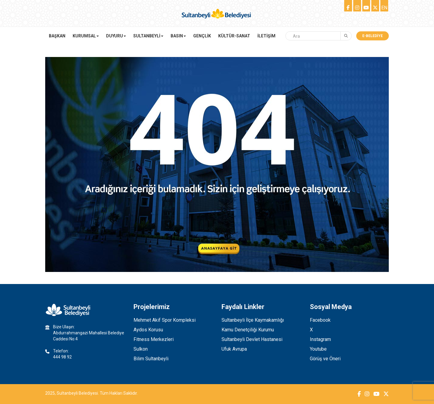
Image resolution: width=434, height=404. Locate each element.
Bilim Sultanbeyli (151, 358)
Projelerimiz (152, 307)
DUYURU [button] (116, 35)
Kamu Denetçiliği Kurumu (248, 330)
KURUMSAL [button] (86, 35)
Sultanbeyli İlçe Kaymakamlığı (253, 320)
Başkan (57, 35)
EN (384, 8)
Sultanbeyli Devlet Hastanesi (252, 339)
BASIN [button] (178, 35)
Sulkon (141, 349)
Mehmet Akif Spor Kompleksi (165, 320)
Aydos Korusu (148, 330)
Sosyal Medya (331, 307)
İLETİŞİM (266, 35)
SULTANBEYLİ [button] (148, 35)
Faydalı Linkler (243, 307)
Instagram (320, 339)
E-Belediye (372, 36)
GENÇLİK (202, 35)
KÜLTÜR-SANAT (234, 35)
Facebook (320, 320)
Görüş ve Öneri (325, 358)
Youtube (318, 349)
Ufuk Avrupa (234, 349)
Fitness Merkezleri (154, 339)
